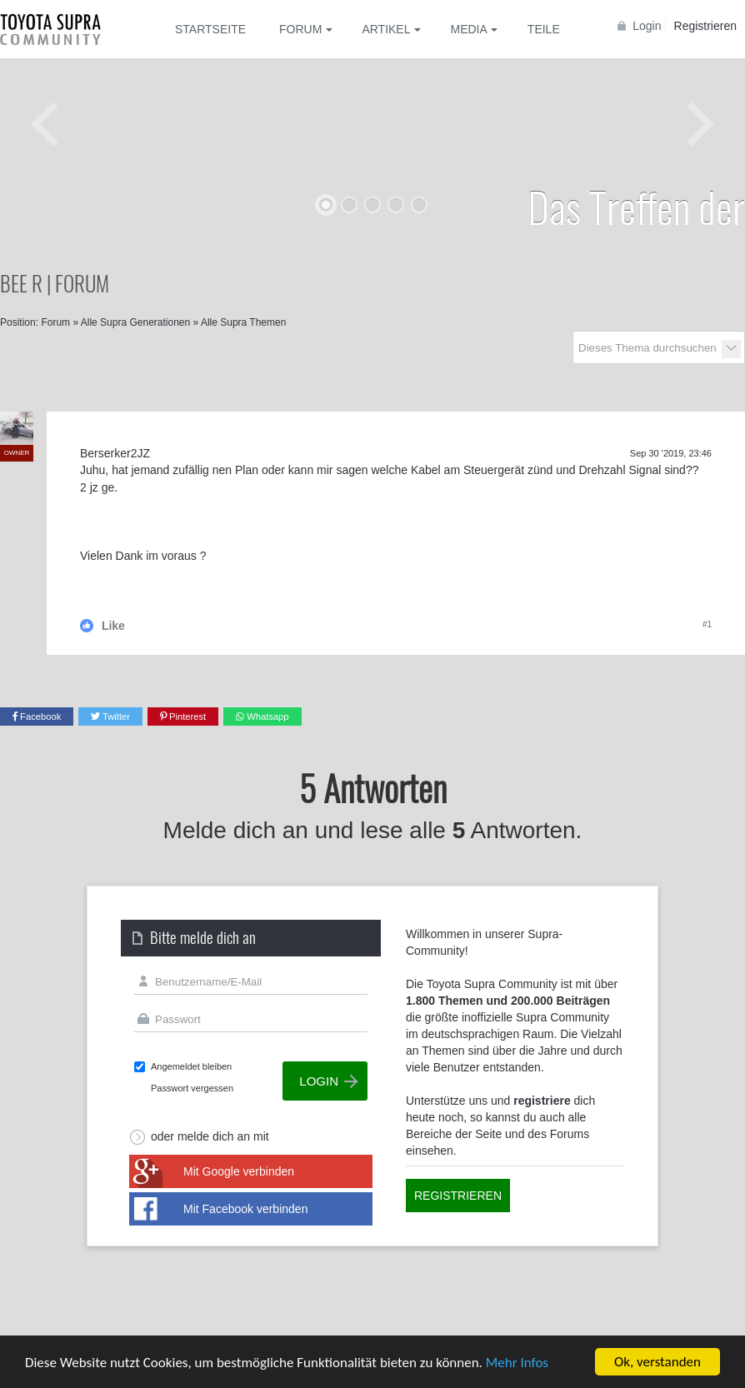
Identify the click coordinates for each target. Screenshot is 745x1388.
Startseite (210, 29)
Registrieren (705, 25)
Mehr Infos (517, 1363)
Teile (544, 29)
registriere (541, 1100)
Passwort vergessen (192, 1088)
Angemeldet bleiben (191, 1066)
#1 (707, 624)
